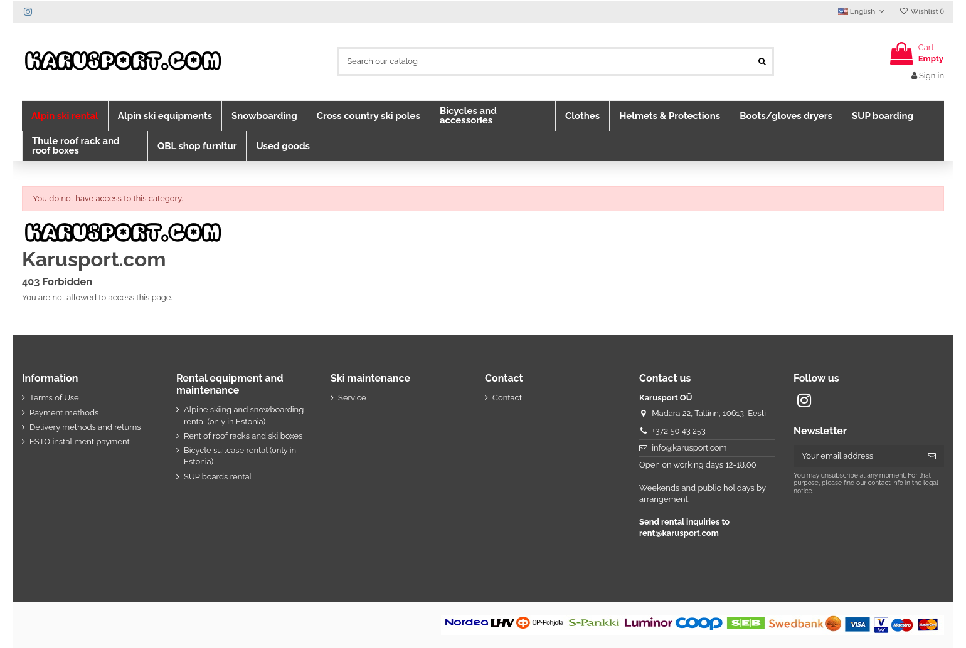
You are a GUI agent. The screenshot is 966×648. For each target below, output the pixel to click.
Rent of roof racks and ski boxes (243, 436)
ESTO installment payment (79, 441)
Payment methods (63, 412)
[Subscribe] (932, 456)
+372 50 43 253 (679, 431)
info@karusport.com (689, 447)
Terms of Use (54, 397)
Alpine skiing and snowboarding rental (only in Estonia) (244, 415)
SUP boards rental (218, 476)
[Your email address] (857, 456)
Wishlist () (922, 11)
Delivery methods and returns (85, 427)
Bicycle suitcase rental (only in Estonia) (240, 456)
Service (352, 397)
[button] (65, 116)
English (862, 11)
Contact (507, 397)
